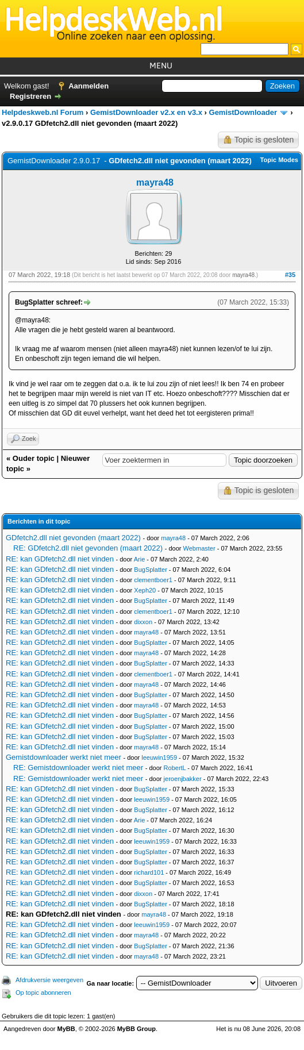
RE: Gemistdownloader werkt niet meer (78, 767)
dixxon (143, 621)
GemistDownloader (243, 112)
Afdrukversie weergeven (49, 979)
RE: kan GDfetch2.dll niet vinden (60, 559)
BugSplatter (150, 569)
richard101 (149, 872)
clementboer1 (153, 579)
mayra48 (155, 182)
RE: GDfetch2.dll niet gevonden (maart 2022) (88, 548)
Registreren (30, 96)
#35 (290, 274)
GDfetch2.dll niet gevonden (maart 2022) (73, 537)
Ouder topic (34, 458)
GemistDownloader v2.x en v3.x (146, 112)
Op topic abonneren (43, 992)
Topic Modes (279, 159)
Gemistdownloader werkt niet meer (63, 757)
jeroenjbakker (183, 778)
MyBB (66, 1028)
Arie (139, 559)
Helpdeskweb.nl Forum (42, 112)
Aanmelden (88, 86)
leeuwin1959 (159, 757)
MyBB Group (136, 1028)
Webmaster (199, 548)
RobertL (175, 767)
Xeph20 (145, 590)
